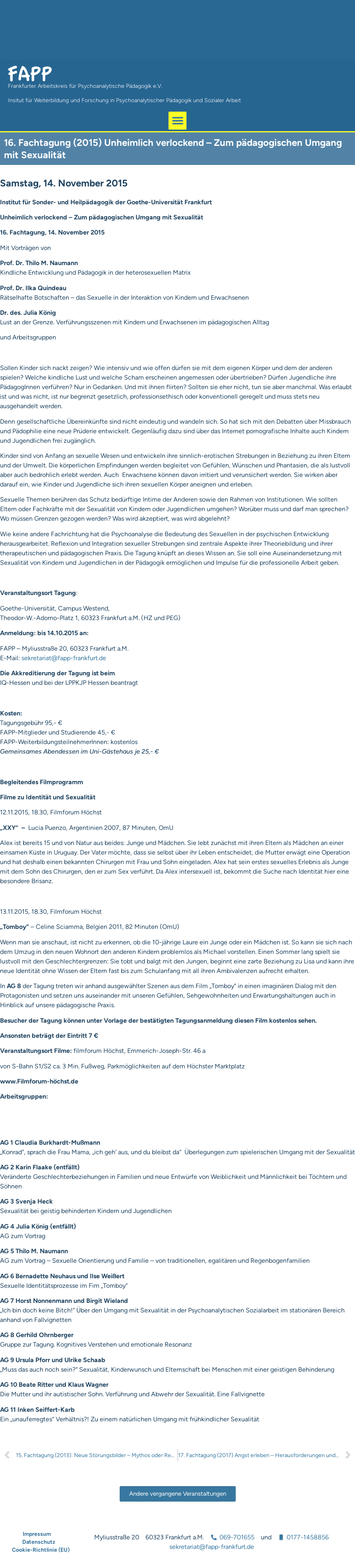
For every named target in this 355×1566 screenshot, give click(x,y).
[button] (177, 120)
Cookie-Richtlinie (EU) (41, 1550)
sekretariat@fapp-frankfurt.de (63, 658)
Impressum (37, 1534)
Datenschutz (38, 1542)
